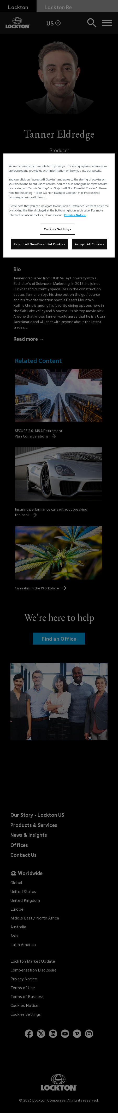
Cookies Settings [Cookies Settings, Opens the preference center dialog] (57, 229)
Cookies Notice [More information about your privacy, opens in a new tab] (75, 215)
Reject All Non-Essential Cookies (39, 244)
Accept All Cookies (89, 244)
